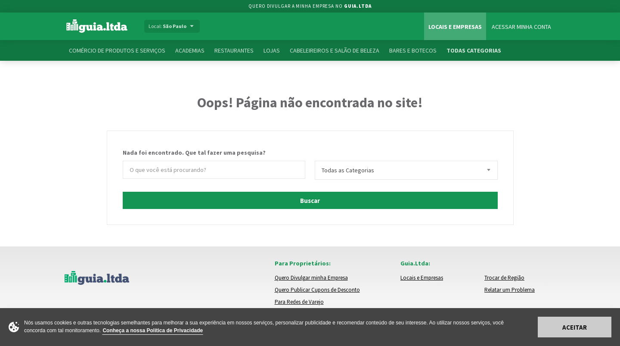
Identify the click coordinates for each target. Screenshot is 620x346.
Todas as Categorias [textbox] (348, 170)
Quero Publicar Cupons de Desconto (317, 289)
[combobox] (406, 170)
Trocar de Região (504, 277)
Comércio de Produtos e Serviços (117, 50)
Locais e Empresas (455, 27)
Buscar (310, 200)
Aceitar (574, 327)
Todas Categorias (473, 50)
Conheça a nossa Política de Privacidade (152, 330)
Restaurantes (234, 50)
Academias (190, 50)
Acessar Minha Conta (521, 27)
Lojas (272, 50)
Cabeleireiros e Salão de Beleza (334, 50)
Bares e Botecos (413, 50)
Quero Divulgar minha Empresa (311, 277)
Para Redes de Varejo (299, 301)
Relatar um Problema (509, 289)
